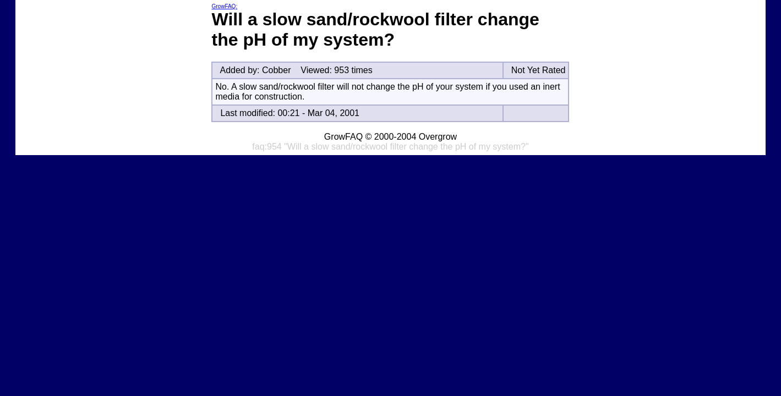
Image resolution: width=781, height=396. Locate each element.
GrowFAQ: (224, 6)
